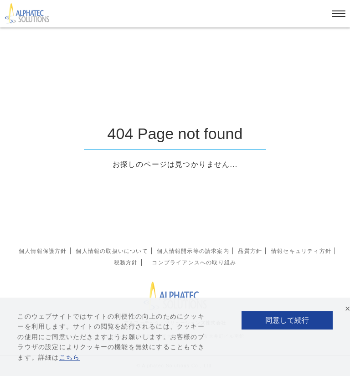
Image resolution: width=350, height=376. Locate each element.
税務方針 (126, 262)
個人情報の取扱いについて (112, 251)
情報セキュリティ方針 (301, 251)
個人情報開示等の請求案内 (193, 251)
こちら (69, 357)
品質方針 (250, 251)
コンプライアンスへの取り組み (194, 262)
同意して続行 (287, 320)
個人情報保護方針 (43, 251)
